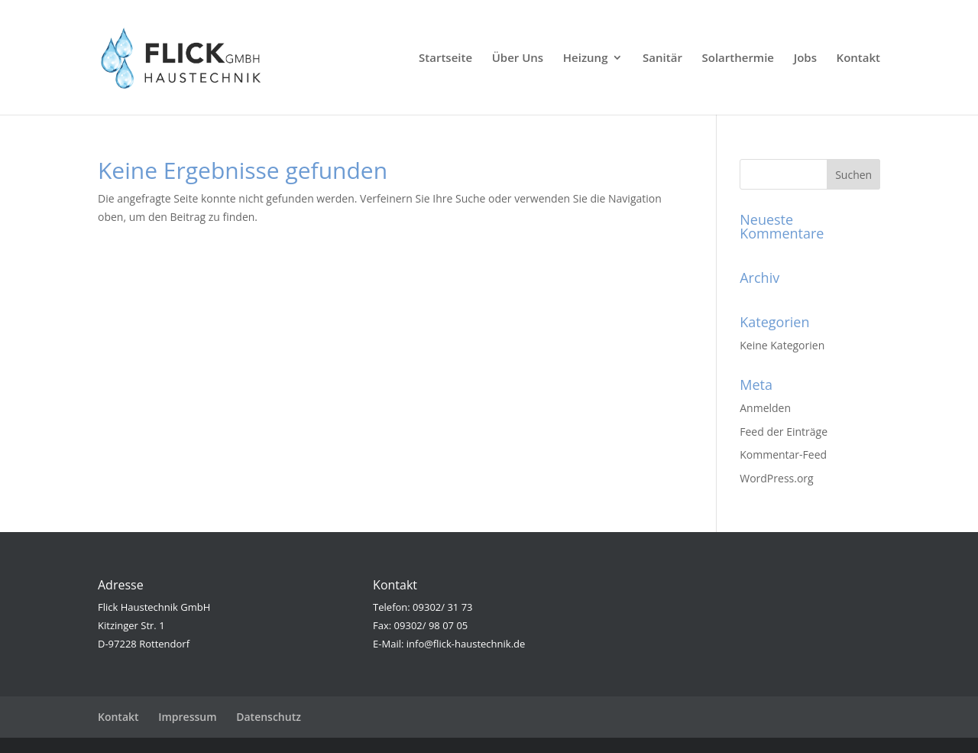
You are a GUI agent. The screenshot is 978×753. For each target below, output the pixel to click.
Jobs (805, 58)
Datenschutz (268, 716)
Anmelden (765, 408)
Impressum (187, 716)
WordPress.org (776, 478)
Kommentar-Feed (783, 454)
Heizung (585, 58)
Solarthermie (738, 58)
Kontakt (858, 58)
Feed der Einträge (783, 431)
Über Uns (517, 58)
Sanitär (662, 58)
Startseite (445, 58)
